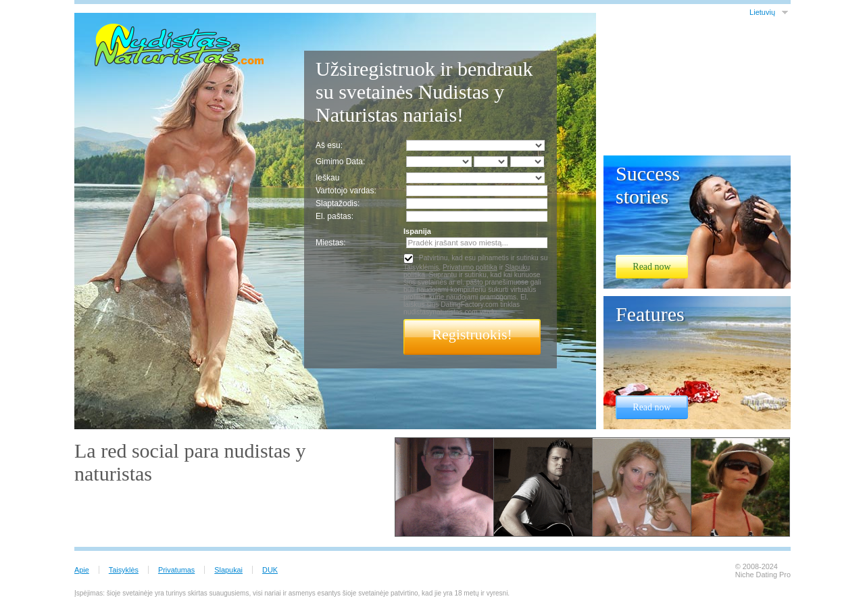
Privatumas (176, 570)
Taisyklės (124, 570)
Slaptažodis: (338, 203)
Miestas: (331, 242)
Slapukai (228, 570)
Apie (81, 570)
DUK (270, 570)
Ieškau (327, 178)
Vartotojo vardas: (346, 190)
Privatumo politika (470, 267)
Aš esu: (329, 145)
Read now (651, 267)
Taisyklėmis (421, 267)
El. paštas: (334, 216)
